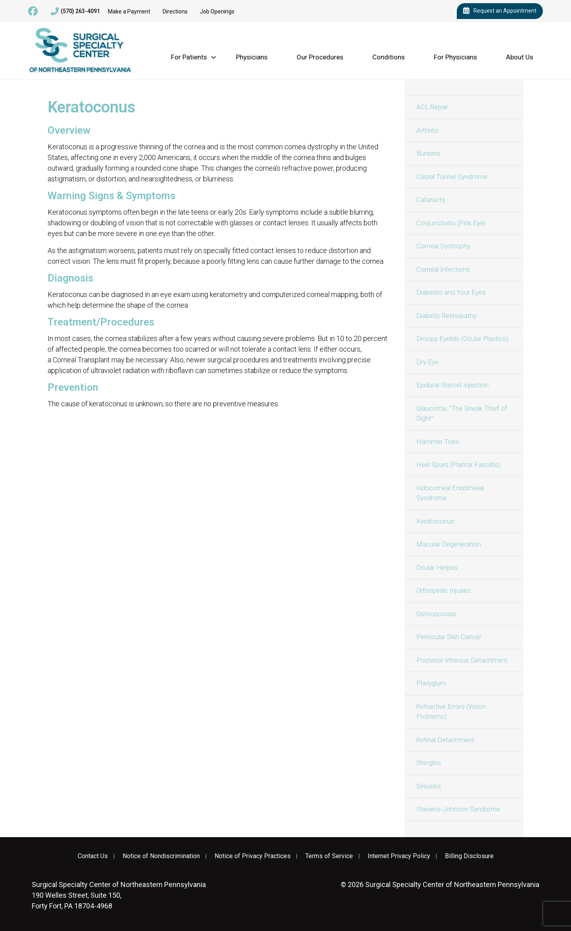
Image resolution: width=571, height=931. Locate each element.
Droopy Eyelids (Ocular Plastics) (462, 339)
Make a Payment (129, 11)
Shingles (428, 763)
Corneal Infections (443, 269)
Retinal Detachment (445, 740)
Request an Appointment (500, 11)
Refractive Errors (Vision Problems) (451, 712)
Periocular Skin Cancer (448, 637)
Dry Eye (427, 362)
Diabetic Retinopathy (446, 316)
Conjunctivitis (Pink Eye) (451, 223)
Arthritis (427, 130)
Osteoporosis (436, 614)
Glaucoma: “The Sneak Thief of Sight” (461, 413)
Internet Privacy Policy (399, 856)
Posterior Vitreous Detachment (462, 660)
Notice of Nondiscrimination (161, 856)
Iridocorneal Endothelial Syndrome (450, 493)
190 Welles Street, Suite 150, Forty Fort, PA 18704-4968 (119, 895)
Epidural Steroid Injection (452, 385)
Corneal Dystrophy (443, 246)
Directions (175, 11)
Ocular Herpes (437, 567)
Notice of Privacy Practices (253, 856)
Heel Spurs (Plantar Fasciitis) (458, 464)
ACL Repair (432, 107)
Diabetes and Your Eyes (451, 292)
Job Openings (217, 11)
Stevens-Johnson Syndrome (458, 809)
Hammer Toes (437, 442)
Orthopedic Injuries (443, 590)
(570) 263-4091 (75, 11)
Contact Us (93, 856)
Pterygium (431, 683)
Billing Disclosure (469, 856)
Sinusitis (428, 786)
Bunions (428, 153)
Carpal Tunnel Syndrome (451, 177)
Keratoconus (435, 521)
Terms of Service (329, 856)
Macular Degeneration (448, 544)
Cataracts (430, 200)
